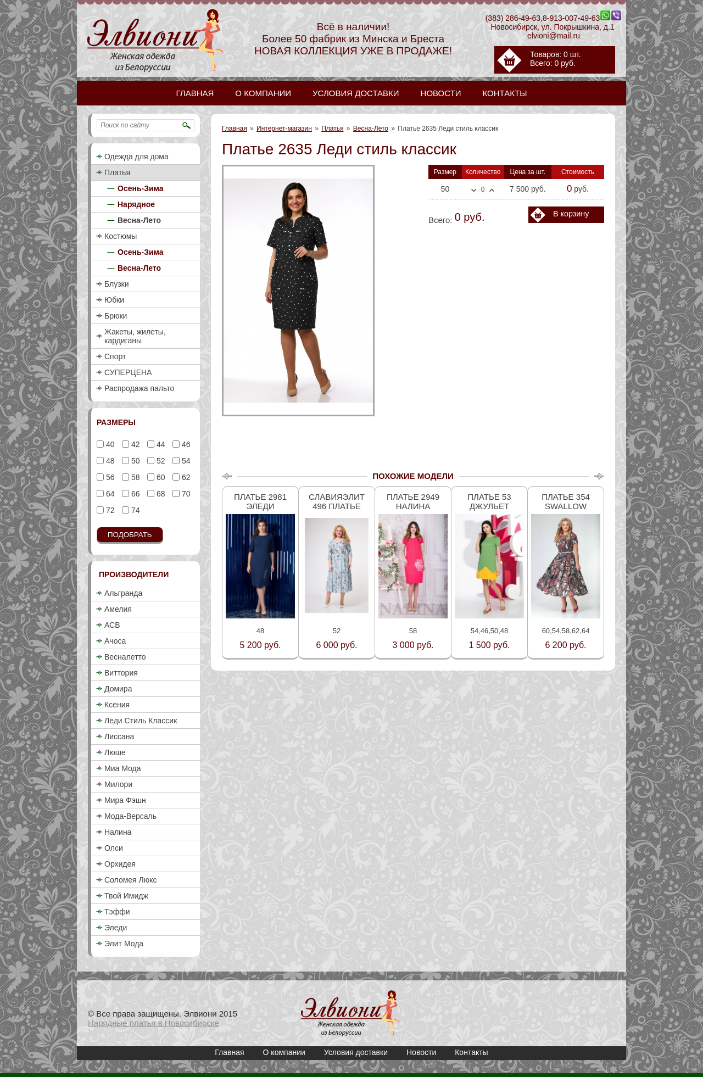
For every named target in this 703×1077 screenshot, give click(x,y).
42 (134, 444)
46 (185, 444)
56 (109, 477)
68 (159, 493)
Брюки (115, 315)
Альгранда (123, 593)
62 (185, 477)
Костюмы (120, 236)
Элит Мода (123, 943)
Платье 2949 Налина (413, 501)
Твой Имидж (126, 895)
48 (109, 460)
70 (185, 493)
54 (185, 460)
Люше (115, 752)
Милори (118, 784)
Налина (117, 832)
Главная (234, 128)
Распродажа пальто (139, 388)
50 (134, 460)
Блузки (116, 284)
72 (109, 510)
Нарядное (136, 204)
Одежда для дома (136, 156)
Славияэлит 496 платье (337, 501)
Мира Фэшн (125, 800)
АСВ (112, 625)
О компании (284, 1052)
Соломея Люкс (130, 879)
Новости (421, 1052)
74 (134, 510)
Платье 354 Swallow (566, 501)
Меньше (473, 190)
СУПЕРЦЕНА (128, 372)
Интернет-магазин (284, 128)
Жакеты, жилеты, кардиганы (135, 336)
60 (159, 477)
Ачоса (115, 641)
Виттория (121, 672)
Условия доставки (356, 1052)
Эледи (115, 927)
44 (159, 444)
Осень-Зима (141, 188)
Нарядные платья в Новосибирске (153, 1023)
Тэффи (117, 911)
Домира (118, 688)
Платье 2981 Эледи (260, 501)
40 (109, 444)
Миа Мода (122, 768)
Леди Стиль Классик (140, 720)
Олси (113, 848)
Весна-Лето (370, 128)
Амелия (118, 609)
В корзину (571, 213)
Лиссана (119, 736)
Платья (332, 128)
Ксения (117, 704)
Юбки (114, 299)
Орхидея (120, 864)
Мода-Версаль (130, 816)
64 (109, 493)
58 (134, 477)
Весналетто (125, 656)
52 (159, 460)
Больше (491, 190)
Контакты (471, 1052)
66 (134, 493)
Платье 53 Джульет (489, 501)
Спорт (115, 356)
